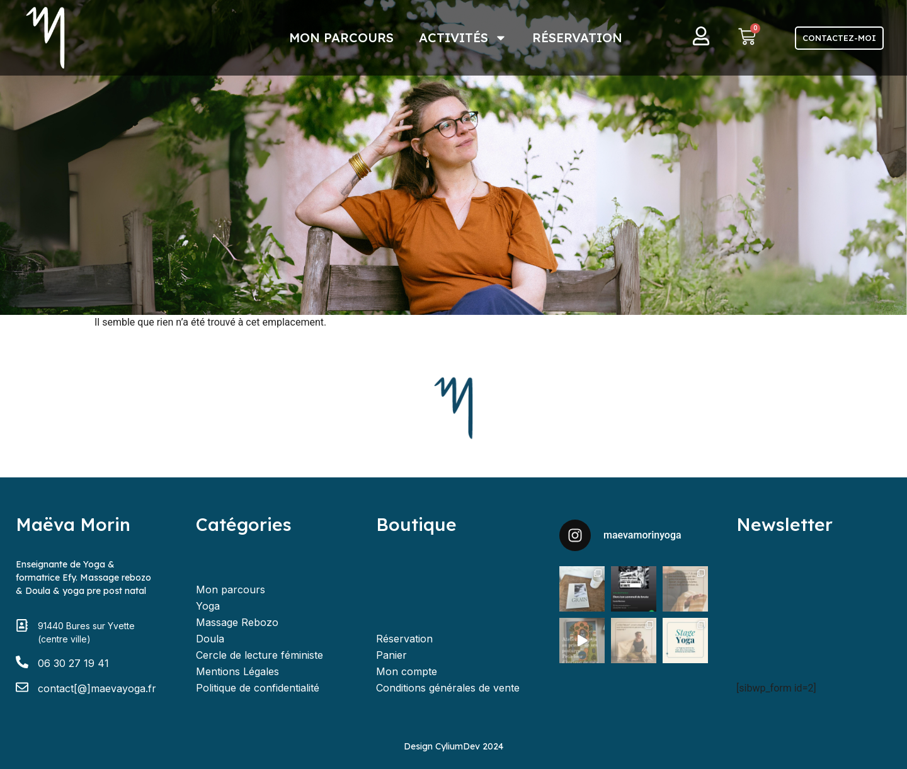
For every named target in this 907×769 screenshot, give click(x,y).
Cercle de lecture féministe (259, 655)
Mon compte (406, 671)
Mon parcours (341, 37)
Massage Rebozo (237, 622)
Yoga (208, 606)
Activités (463, 37)
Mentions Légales (237, 671)
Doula (210, 638)
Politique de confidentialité (257, 687)
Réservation (577, 37)
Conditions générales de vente (448, 687)
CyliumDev (457, 746)
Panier (391, 655)
